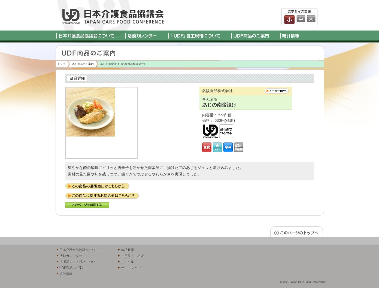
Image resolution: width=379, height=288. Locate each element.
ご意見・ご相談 (132, 256)
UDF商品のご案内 (83, 63)
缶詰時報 (127, 250)
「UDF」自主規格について (79, 262)
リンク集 (127, 262)
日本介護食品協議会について (80, 250)
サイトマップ (131, 268)
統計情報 (65, 274)
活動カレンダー (70, 256)
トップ (61, 63)
